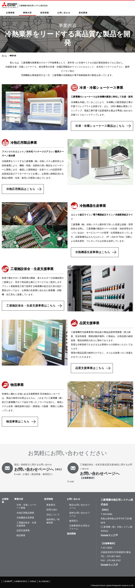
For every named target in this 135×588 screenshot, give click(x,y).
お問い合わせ (63, 13)
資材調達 (83, 13)
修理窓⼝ (73, 521)
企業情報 (10, 13)
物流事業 (20, 535)
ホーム (4, 56)
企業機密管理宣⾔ (20, 581)
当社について (53, 514)
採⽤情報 (48, 499)
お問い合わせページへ (34, 469)
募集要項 (50, 505)
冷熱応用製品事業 (25, 513)
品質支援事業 (23, 530)
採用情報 (44, 13)
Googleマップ (109, 535)
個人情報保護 (44, 581)
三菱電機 (7, 581)
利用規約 (33, 581)
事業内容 (27, 13)
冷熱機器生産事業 (25, 517)
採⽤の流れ (51, 509)
